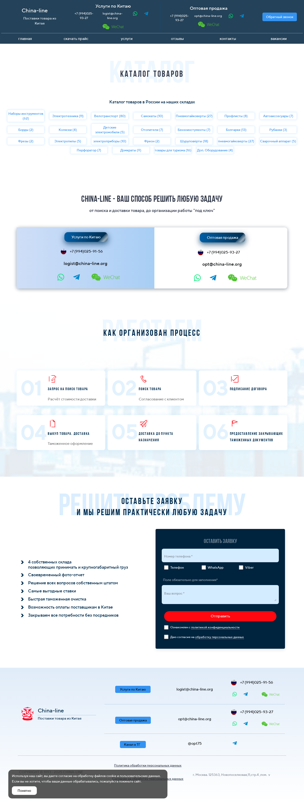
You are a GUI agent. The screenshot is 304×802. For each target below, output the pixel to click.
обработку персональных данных (219, 637)
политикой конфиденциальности (215, 627)
